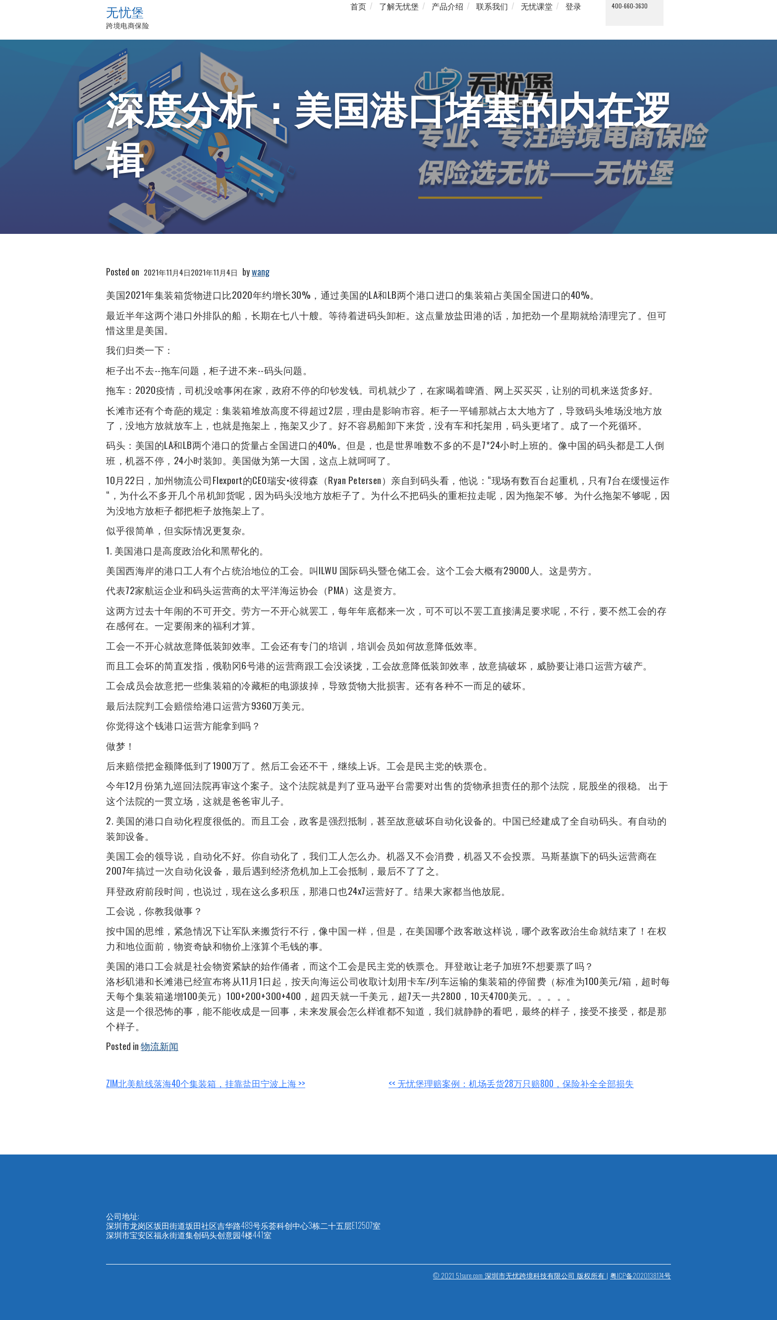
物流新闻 (159, 1045)
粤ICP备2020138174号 (640, 1275)
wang (261, 271)
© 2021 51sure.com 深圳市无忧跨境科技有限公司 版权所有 (520, 1275)
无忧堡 (125, 11)
